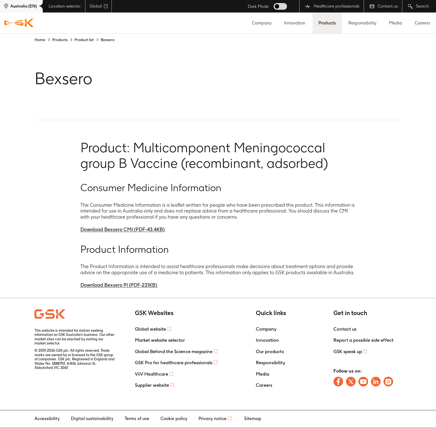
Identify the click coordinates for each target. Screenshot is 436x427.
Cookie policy (173, 418)
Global (99, 6)
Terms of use (137, 418)
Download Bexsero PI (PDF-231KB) (118, 285)
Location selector (65, 6)
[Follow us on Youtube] (363, 381)
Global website (150, 329)
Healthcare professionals (332, 6)
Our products (270, 351)
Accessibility (47, 418)
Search (418, 6)
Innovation (294, 23)
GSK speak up (347, 351)
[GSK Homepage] (19, 23)
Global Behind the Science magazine (173, 351)
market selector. (47, 343)
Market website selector (160, 340)
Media (395, 23)
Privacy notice (213, 418)
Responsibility (362, 23)
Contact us (384, 6)
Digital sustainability (92, 418)
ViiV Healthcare (151, 374)
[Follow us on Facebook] (338, 381)
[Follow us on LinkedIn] (376, 381)
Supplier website (152, 385)
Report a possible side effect (363, 340)
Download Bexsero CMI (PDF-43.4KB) (122, 229)
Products (327, 23)
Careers (422, 23)
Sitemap (252, 418)
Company (262, 23)
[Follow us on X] (351, 381)
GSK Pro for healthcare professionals (173, 362)
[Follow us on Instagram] (388, 381)
